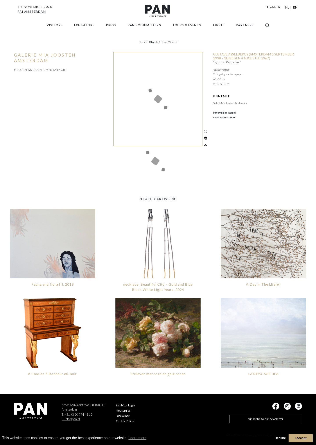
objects (154, 42)
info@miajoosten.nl (224, 112)
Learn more (137, 438)
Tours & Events (186, 29)
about (219, 29)
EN (295, 7)
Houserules (123, 410)
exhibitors (84, 29)
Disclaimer (122, 415)
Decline (280, 438)
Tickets (273, 7)
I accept (301, 438)
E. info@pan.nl (71, 418)
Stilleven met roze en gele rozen (158, 373)
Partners (245, 29)
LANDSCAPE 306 (263, 373)
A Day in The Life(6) (263, 284)
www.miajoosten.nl (224, 117)
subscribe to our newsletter (265, 418)
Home (143, 42)
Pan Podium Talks (144, 29)
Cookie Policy (125, 420)
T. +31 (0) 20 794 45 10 (77, 414)
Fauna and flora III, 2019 (52, 284)
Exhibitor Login (125, 405)
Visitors (55, 29)
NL (287, 7)
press (111, 29)
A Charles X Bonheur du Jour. (53, 373)
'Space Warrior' (169, 42)
